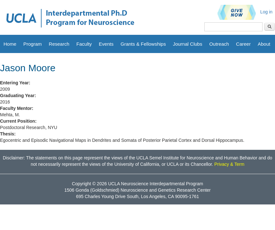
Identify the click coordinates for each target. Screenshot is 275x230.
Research (59, 44)
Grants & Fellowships (143, 44)
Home (10, 44)
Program (32, 44)
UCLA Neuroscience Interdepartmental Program (155, 183)
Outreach (219, 44)
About (264, 44)
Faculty (84, 44)
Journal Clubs (187, 44)
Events (106, 44)
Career (243, 44)
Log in (266, 11)
